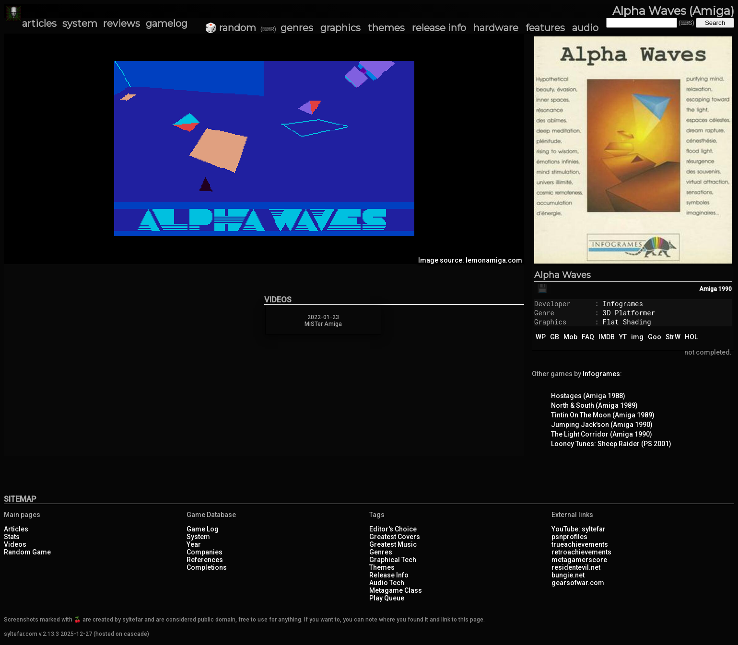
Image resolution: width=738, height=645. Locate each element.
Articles (16, 529)
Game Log (203, 529)
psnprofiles (569, 537)
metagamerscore (579, 560)
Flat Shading (627, 321)
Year (194, 544)
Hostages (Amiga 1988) (588, 396)
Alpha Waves (562, 275)
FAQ (588, 337)
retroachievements (581, 552)
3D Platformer (629, 312)
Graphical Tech (392, 560)
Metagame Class (395, 590)
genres (297, 28)
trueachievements (579, 544)
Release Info (389, 575)
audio (585, 28)
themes (386, 28)
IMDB (606, 337)
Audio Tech (386, 583)
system (79, 23)
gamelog (166, 23)
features (545, 28)
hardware (495, 28)
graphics (340, 28)
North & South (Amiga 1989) (594, 405)
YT (623, 337)
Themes (382, 567)
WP (541, 337)
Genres (380, 552)
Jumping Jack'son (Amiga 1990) (602, 424)
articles (39, 23)
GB (554, 337)
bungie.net (568, 575)
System (198, 537)
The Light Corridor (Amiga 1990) (601, 434)
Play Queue (386, 598)
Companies (205, 552)
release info (439, 28)
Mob (570, 337)
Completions (207, 567)
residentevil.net (575, 567)
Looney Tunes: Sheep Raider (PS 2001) (611, 444)
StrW (673, 337)
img (637, 337)
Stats (12, 537)
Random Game (27, 552)
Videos (15, 544)
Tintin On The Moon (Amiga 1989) (603, 415)
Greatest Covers (394, 537)
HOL (691, 337)
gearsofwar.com (577, 583)
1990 (725, 289)
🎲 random (230, 28)
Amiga (708, 289)
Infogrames (623, 303)
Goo (654, 337)
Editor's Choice (393, 529)
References (205, 560)
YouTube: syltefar (578, 529)
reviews (121, 23)
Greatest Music (393, 544)
